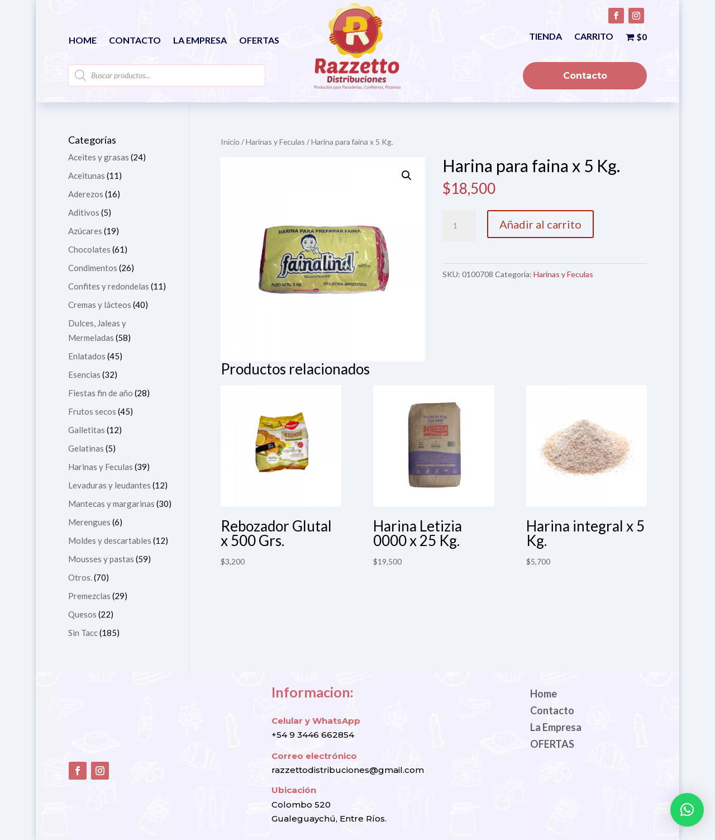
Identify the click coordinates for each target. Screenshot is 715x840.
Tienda (545, 36)
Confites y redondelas (108, 286)
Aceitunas (86, 175)
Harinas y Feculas (275, 141)
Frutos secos (92, 411)
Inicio (230, 141)
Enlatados (87, 356)
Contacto (135, 40)
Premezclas (89, 596)
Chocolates (89, 249)
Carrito (593, 36)
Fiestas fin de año (100, 393)
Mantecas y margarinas (111, 504)
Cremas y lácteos (99, 305)
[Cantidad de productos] (459, 225)
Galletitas (86, 430)
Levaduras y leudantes (109, 485)
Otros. (80, 577)
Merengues (89, 522)
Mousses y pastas (101, 559)
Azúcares (85, 231)
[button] (407, 175)
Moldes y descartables (109, 540)
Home (83, 40)
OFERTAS (259, 40)
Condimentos (92, 268)
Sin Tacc (83, 633)
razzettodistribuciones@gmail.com (347, 770)
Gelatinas (86, 448)
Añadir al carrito (540, 224)
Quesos (82, 614)
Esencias (84, 374)
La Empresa (200, 40)
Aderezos (85, 194)
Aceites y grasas (98, 157)
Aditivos (83, 212)
